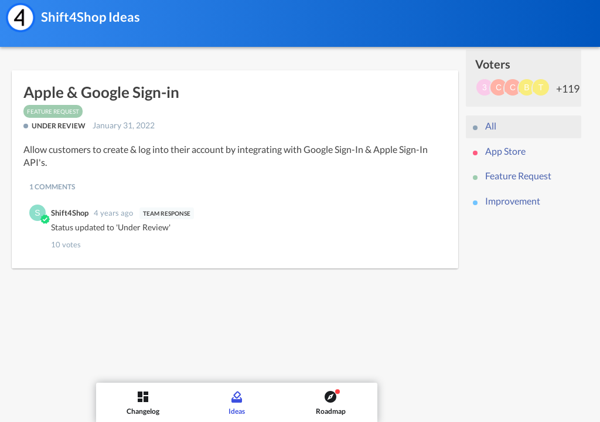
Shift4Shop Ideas (90, 17)
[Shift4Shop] (20, 17)
